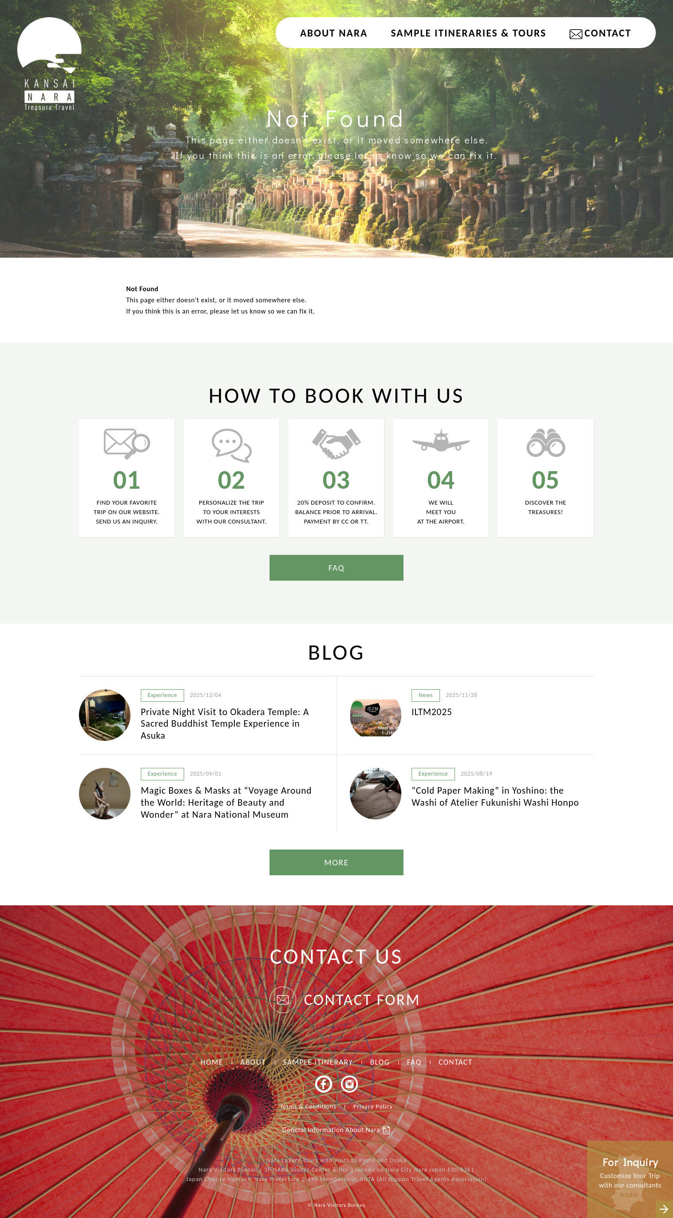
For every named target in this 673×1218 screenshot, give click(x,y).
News (425, 695)
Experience (162, 695)
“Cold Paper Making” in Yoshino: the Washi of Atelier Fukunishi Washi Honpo (495, 796)
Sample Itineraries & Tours (468, 33)
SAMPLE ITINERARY (318, 1062)
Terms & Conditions (308, 1106)
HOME (211, 1062)
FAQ (336, 568)
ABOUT (253, 1062)
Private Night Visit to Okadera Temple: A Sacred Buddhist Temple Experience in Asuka (225, 724)
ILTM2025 (432, 712)
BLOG (380, 1062)
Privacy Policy (373, 1106)
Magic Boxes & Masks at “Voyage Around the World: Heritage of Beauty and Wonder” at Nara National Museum (226, 802)
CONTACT (608, 33)
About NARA (334, 33)
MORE (336, 862)
